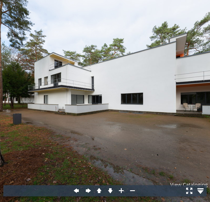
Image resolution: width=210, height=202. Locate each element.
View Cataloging (189, 184)
